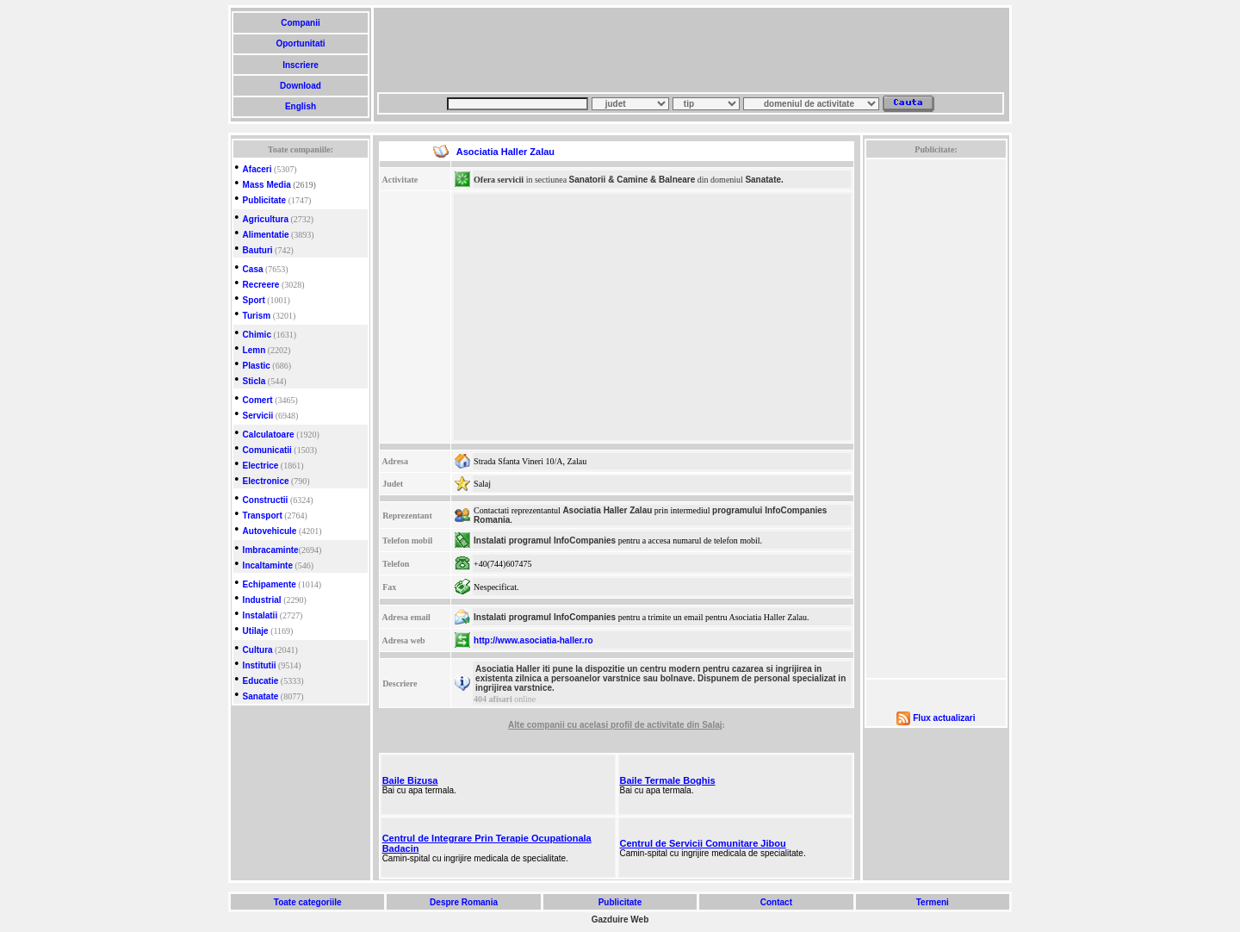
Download (300, 85)
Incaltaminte (268, 565)
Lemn (254, 350)
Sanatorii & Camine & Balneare (632, 179)
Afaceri (257, 169)
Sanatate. (764, 179)
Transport (262, 515)
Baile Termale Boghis (668, 780)
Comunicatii (267, 450)
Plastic (256, 365)
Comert (258, 400)
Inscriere (300, 65)
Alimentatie (266, 234)
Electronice (266, 481)
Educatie (261, 681)
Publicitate (265, 200)
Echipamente (269, 584)
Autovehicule (270, 531)
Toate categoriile (307, 902)
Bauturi (258, 250)
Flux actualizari (944, 718)
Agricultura (265, 219)
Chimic (257, 334)
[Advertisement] (690, 50)
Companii (300, 23)
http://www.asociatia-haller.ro (533, 640)
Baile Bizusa (410, 780)
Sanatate (261, 696)
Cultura (258, 650)
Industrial (262, 600)
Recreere (261, 284)
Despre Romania (463, 902)
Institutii (259, 665)
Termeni (933, 902)
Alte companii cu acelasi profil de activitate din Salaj (615, 725)
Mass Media (267, 185)
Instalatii (260, 615)
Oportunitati (301, 43)
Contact (776, 902)
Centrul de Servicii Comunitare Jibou (703, 843)
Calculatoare (268, 434)
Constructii (265, 500)
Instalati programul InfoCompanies (545, 540)
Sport (254, 300)
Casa (253, 269)
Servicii (258, 415)
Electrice (261, 465)
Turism (257, 315)
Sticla (254, 381)
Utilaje (256, 631)
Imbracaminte (271, 550)
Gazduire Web (620, 919)
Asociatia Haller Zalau (607, 510)
